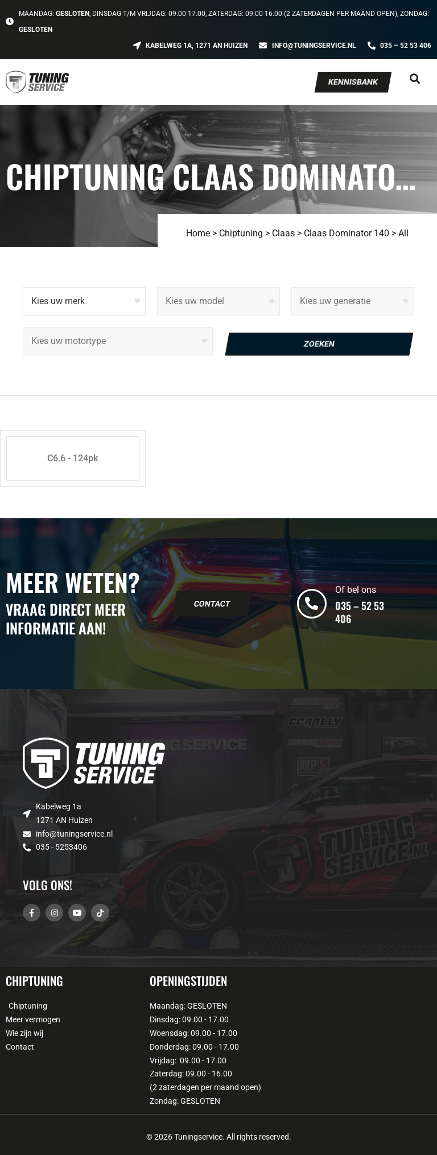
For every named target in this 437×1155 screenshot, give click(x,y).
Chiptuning (241, 233)
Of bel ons (355, 589)
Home (198, 233)
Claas (283, 233)
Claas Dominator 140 (346, 233)
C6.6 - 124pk (72, 458)
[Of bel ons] (312, 604)
